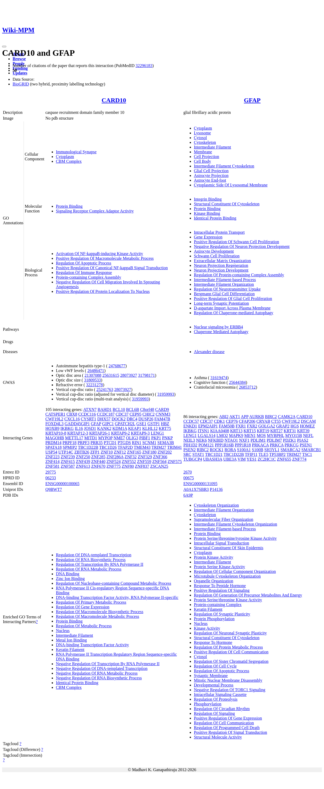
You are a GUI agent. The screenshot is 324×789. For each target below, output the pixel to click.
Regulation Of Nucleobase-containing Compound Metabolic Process (113, 583)
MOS (261, 435)
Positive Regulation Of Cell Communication (231, 652)
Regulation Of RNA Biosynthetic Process (91, 559)
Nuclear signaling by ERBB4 (218, 327)
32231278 (94, 385)
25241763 (105, 389)
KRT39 (303, 431)
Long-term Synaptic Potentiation (221, 303)
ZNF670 (98, 466)
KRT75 (165, 428)
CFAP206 (247, 421)
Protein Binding (69, 206)
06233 (50, 478)
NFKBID (216, 440)
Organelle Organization (213, 581)
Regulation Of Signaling (214, 713)
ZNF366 (160, 457)
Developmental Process (213, 685)
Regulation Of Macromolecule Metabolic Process (97, 616)
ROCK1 (216, 449)
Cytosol (200, 137)
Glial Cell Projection (211, 171)
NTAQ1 (231, 440)
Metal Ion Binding (71, 640)
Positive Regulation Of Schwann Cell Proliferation (236, 242)
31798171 (146, 375)
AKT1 (234, 416)
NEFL (308, 435)
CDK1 (219, 421)
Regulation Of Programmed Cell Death (227, 727)
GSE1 (141, 423)
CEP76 (232, 421)
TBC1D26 (108, 447)
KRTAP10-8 (55, 433)
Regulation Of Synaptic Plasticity (222, 614)
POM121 (206, 445)
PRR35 (97, 442)
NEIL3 (189, 440)
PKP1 (156, 438)
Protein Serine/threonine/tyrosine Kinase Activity (235, 538)
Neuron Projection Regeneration (221, 265)
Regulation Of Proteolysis (215, 699)
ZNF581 (52, 466)
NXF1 (244, 440)
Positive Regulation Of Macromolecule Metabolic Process (105, 258)
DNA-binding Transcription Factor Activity (92, 645)
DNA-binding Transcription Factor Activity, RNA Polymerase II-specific (117, 597)
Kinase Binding (207, 213)
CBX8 (71, 414)
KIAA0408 (219, 431)
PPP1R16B (224, 445)
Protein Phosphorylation (214, 619)
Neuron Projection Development (221, 270)
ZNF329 (145, 457)
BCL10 (119, 409)
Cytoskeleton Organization (216, 505)
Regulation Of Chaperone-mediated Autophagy (233, 312)
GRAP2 (282, 426)
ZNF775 (114, 466)
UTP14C (65, 452)
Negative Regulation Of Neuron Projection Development (242, 246)
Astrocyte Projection (211, 175)
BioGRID (21, 84)
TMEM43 (142, 447)
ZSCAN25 (159, 466)
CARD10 (114, 100)
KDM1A (119, 428)
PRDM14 (53, 442)
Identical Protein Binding (215, 218)
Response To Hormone (213, 642)
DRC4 (132, 419)
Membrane (203, 152)
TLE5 (263, 454)
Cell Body (202, 161)
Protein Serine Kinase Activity (219, 566)
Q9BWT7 (53, 489)
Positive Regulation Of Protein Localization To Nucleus (103, 291)
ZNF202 (165, 452)
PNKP (167, 438)
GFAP (252, 100)
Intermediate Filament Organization (224, 284)
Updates (20, 73)
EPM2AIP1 (208, 426)
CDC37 (122, 414)
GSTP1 (153, 423)
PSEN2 (189, 449)
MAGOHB (54, 438)
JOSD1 (90, 428)
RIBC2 (203, 449)
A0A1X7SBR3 (196, 489)
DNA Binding (67, 574)
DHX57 (104, 419)
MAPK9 (236, 435)
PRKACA (260, 445)
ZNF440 (98, 461)
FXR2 (252, 426)
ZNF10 (107, 452)
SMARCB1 (311, 449)
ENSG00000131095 (200, 483)
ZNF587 (68, 466)
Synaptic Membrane (211, 675)
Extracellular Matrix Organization (222, 260)
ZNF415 (68, 461)
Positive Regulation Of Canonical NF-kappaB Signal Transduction (112, 268)
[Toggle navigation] (4, 46)
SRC (187, 454)
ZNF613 (83, 466)
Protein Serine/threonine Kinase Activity (228, 600)
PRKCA (276, 445)
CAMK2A (286, 416)
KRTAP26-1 (99, 433)
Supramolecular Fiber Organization (223, 519)
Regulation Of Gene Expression (82, 607)
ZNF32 (131, 457)
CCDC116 (87, 414)
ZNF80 (128, 466)
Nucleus (63, 630)
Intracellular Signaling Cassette (220, 694)
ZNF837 (142, 466)
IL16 (79, 428)
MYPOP (105, 438)
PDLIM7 (274, 440)
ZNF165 (134, 452)
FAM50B (227, 426)
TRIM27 (158, 447)
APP (244, 416)
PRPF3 (83, 442)
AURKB (256, 416)
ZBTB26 (81, 452)
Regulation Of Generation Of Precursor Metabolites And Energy (248, 595)
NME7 (119, 438)
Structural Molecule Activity (218, 737)
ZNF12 (120, 452)
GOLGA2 (266, 426)
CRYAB (263, 421)
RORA (230, 449)
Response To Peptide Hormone (220, 585)
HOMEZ (307, 426)
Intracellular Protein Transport (219, 232)
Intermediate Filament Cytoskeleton (224, 166)
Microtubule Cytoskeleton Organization (227, 576)
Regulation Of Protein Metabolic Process (228, 647)
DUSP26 (146, 419)
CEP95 (135, 414)
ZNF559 (144, 461)
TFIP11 (251, 454)
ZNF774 (299, 459)
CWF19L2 (54, 419)
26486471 (95, 370)
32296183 (144, 65)
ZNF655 (284, 459)
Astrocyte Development (214, 251)
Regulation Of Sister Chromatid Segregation (231, 661)
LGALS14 (207, 435)
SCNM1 (149, 442)
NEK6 (201, 440)
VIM (241, 459)
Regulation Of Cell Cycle (215, 666)
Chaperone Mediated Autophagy (221, 331)
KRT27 (276, 431)
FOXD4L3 (54, 423)
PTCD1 (110, 442)
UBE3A (230, 459)
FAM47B (162, 419)
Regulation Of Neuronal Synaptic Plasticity (230, 633)
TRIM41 (174, 447)
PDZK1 (289, 440)
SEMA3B (165, 442)
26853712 (247, 387)
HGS (294, 426)
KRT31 (290, 431)
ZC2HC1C (267, 459)
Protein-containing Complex (218, 604)
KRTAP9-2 (120, 433)
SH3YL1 (271, 449)
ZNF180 (149, 452)
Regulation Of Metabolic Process (84, 626)
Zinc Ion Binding (70, 578)
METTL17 (74, 438)
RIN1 (136, 442)
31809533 (92, 380)
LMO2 (222, 435)
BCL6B (132, 409)
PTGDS (124, 442)
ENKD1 (190, 426)
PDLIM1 (258, 440)
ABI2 (224, 416)
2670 (187, 472)
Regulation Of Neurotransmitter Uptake (227, 289)
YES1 (252, 459)
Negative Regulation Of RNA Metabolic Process (97, 673)
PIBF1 (144, 438)
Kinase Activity (207, 628)
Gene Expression (208, 237)
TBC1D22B (88, 447)
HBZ (165, 423)
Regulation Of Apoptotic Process (83, 263)
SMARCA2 (290, 449)
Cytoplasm (65, 156)
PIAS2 (302, 440)
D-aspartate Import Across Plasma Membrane (232, 308)
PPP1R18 (243, 445)
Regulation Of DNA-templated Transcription (93, 555)
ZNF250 (83, 457)
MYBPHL (275, 435)
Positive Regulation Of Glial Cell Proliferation (233, 298)
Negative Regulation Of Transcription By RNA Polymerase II (108, 663)
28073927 (128, 375)
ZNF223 (52, 457)
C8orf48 (147, 409)
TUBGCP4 (192, 459)
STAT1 (198, 454)
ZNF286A (115, 457)
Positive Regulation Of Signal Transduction (230, 732)
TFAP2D (125, 447)
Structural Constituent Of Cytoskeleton (226, 204)
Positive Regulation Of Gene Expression (228, 718)
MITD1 (90, 438)
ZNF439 (83, 461)
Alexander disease (209, 351)
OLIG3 (132, 438)
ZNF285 (98, 457)
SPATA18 (53, 447)
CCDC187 (106, 414)
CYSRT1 (88, 419)
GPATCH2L (125, 423)
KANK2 (104, 428)
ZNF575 (175, 461)
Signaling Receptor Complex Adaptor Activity (95, 211)
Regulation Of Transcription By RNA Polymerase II (99, 564)
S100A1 (244, 449)
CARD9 (162, 409)
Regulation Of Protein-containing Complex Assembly (239, 275)
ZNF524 (114, 461)
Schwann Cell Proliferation (217, 256)
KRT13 (236, 431)
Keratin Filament (70, 649)
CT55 (276, 421)
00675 (188, 478)
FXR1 (241, 426)
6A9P (188, 495)
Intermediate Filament (212, 147)
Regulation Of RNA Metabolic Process (88, 569)
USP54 (51, 452)
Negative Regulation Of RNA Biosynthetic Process (99, 678)
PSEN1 (306, 445)
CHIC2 (148, 414)
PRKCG (292, 445)
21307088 (92, 375)
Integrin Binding (208, 199)
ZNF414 (52, 461)
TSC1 (307, 454)
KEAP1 (134, 428)
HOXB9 (52, 428)
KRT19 (263, 431)
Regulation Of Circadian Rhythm (222, 708)
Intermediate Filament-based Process (225, 279)
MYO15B (293, 435)
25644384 (237, 382)
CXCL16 (72, 419)
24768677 (117, 366)
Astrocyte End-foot (210, 180)
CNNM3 (163, 414)
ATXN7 (90, 409)
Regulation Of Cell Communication (224, 723)
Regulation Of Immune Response (84, 272)
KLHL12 (150, 428)
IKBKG (67, 428)
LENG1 (157, 433)
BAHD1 (104, 409)
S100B (257, 449)
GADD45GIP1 (77, 423)
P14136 (216, 489)
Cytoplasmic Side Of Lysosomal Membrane (231, 185)
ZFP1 (95, 452)
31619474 (218, 377)
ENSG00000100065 (62, 483)
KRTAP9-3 (140, 433)
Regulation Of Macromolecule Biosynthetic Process (99, 611)
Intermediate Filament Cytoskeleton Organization (235, 524)
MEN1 (250, 435)
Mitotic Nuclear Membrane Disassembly (228, 680)
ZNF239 (68, 457)
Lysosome (202, 133)
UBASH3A (212, 459)
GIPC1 (108, 423)
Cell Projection (206, 156)
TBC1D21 (214, 454)
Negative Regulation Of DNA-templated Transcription (101, 668)
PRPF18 (69, 442)
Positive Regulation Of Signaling (221, 590)
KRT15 (249, 431)
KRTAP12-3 (77, 433)
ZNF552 (129, 461)
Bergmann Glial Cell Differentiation (224, 294)
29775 (50, 472)
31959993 (165, 394)
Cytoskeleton (205, 142)
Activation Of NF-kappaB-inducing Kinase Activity (99, 253)
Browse (19, 59)
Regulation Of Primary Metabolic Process (91, 602)
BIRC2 (271, 416)
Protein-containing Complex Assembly (88, 277)
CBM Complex (69, 161)
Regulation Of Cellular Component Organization (235, 571)
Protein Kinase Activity (213, 557)
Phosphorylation (207, 704)
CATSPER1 (55, 414)
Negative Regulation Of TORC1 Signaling (229, 690)
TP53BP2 (277, 454)
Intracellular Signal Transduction (221, 543)
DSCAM (308, 421)
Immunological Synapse (76, 152)
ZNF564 (159, 461)
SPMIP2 (70, 447)
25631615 (110, 375)
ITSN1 (203, 431)
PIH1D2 (190, 445)
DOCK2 (118, 419)
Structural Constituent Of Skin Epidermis (228, 548)
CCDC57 (191, 421)
